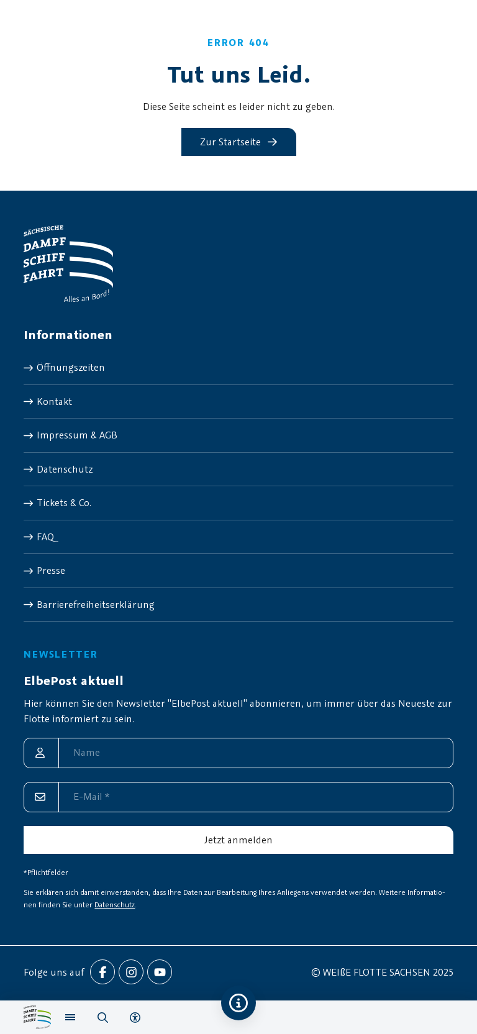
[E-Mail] (238, 797)
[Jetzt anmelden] (238, 840)
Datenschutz (114, 904)
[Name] (238, 753)
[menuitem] (238, 367)
